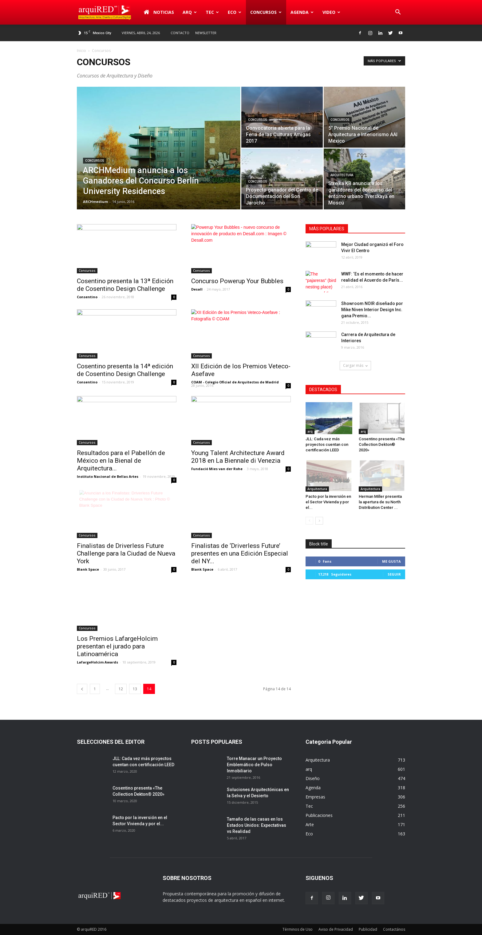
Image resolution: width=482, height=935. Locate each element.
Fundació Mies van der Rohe (217, 468)
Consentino (87, 297)
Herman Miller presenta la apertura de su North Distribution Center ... (380, 502)
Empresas (315, 797)
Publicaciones (319, 815)
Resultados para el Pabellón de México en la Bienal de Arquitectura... (121, 460)
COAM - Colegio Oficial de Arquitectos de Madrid (235, 382)
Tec (212, 12)
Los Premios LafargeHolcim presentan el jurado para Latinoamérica (117, 646)
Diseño (313, 778)
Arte (310, 824)
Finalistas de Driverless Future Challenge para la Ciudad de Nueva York (126, 553)
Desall (197, 289)
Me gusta (391, 561)
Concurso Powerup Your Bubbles (237, 281)
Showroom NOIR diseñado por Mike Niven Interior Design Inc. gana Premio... (372, 309)
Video (331, 12)
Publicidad (368, 929)
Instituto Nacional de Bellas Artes (107, 476)
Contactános (394, 929)
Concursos (266, 12)
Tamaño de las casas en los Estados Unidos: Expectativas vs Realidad (256, 825)
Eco (234, 12)
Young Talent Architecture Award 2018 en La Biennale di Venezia (238, 456)
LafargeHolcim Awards (97, 662)
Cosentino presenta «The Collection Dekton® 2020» (382, 444)
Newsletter (205, 32)
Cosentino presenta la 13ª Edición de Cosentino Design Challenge (125, 284)
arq (190, 12)
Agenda (302, 12)
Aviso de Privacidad (335, 929)
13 (135, 688)
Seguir (394, 574)
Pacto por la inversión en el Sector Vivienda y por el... (328, 502)
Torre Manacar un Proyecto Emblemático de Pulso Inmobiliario (254, 764)
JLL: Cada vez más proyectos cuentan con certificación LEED (327, 444)
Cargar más (355, 365)
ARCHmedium (95, 201)
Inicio (81, 50)
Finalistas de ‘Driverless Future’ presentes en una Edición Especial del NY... (239, 553)
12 (121, 688)
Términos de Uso (297, 929)
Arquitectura (341, 175)
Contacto (180, 32)
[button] (397, 12)
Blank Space (88, 569)
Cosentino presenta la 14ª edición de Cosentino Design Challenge (125, 370)
